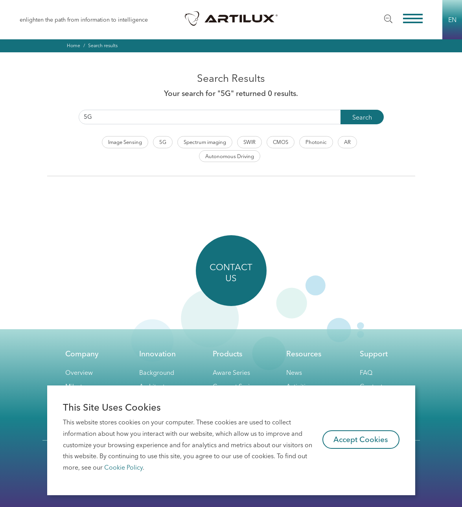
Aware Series (231, 372)
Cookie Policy (123, 467)
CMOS (280, 142)
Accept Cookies (360, 439)
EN (452, 20)
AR (347, 142)
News (294, 372)
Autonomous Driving (229, 156)
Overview (79, 372)
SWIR (249, 142)
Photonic (316, 142)
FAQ (366, 372)
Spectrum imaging (205, 142)
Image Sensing (125, 142)
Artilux (231, 18)
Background (156, 372)
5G (162, 142)
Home (73, 45)
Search (362, 117)
